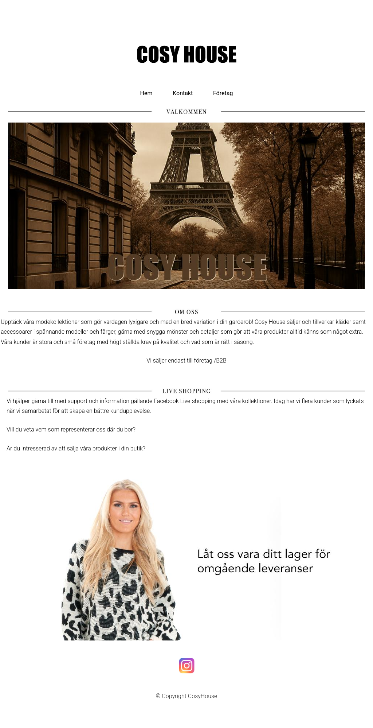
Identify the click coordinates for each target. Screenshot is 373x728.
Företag (223, 93)
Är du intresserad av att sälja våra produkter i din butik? (76, 448)
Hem (146, 93)
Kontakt (183, 93)
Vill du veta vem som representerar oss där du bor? (71, 429)
